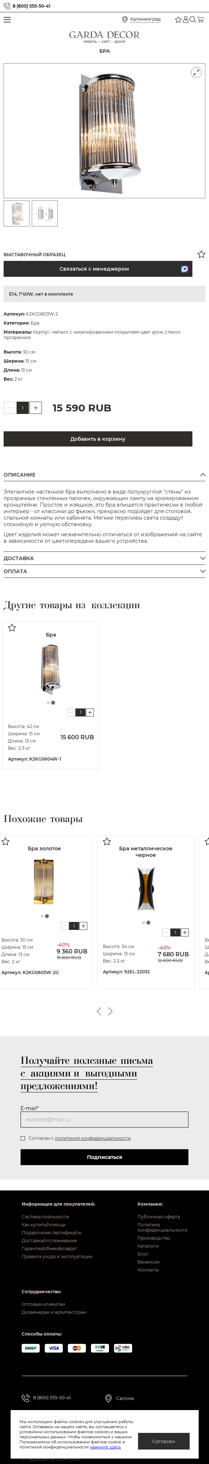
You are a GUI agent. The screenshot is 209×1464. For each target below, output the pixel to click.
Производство (154, 1238)
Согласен (163, 1441)
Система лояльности (45, 1216)
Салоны (125, 1398)
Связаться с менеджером (57, 268)
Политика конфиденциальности (162, 1227)
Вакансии (149, 1262)
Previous (99, 1011)
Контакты (148, 1270)
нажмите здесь (81, 1447)
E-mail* (30, 1108)
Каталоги (148, 1246)
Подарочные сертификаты (51, 1232)
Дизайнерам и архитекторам (54, 1312)
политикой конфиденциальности (93, 1138)
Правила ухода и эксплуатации (57, 1256)
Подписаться (104, 1157)
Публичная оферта (159, 1216)
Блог (143, 1254)
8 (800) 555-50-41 (32, 6)
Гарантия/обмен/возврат (49, 1248)
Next (110, 1011)
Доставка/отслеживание (49, 1240)
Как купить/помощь (44, 1224)
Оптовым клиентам (43, 1304)
